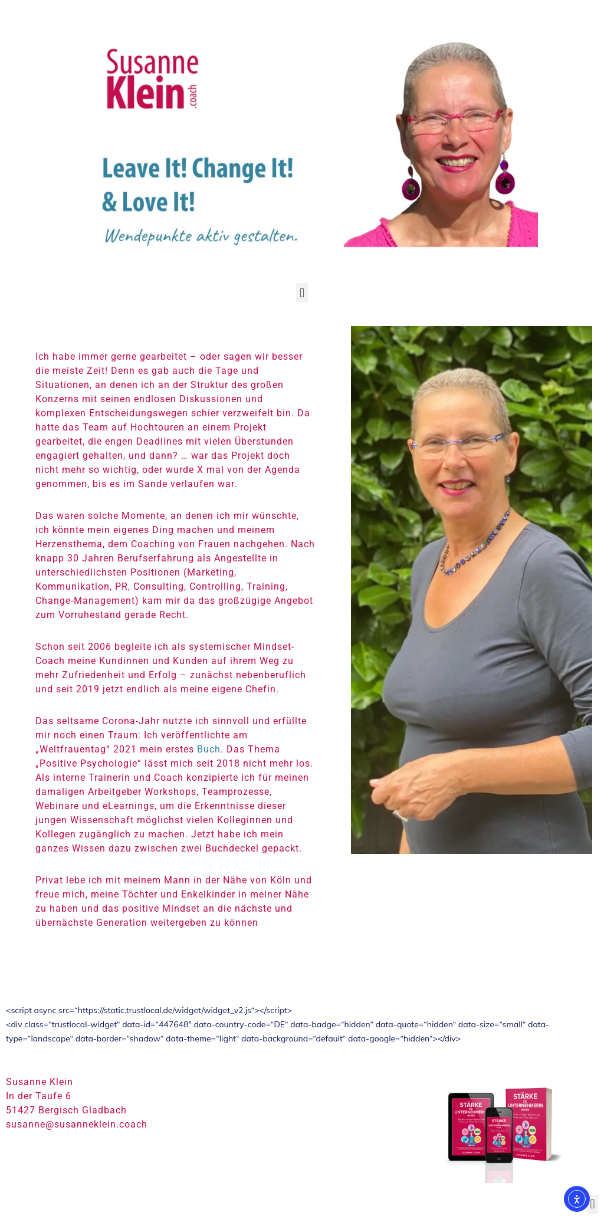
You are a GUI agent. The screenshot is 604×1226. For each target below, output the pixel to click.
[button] (301, 293)
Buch (209, 749)
